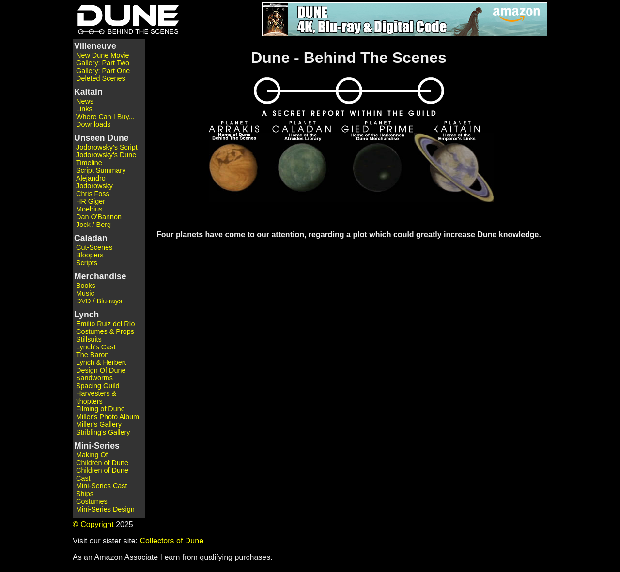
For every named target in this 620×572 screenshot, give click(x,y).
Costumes (92, 501)
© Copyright (93, 524)
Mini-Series (97, 446)
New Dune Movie (102, 55)
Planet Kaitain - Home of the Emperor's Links (448, 171)
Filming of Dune (100, 409)
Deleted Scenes (100, 78)
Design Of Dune (100, 370)
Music (85, 293)
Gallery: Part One (103, 71)
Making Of (92, 455)
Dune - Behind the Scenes (126, 19)
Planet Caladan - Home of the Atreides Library (306, 171)
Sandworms (94, 378)
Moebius (89, 209)
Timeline (89, 162)
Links (84, 109)
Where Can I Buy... (105, 116)
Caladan (90, 238)
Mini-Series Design (105, 509)
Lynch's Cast (95, 347)
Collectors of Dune (171, 541)
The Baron (92, 355)
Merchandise (100, 276)
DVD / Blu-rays (99, 301)
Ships (84, 493)
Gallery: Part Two (102, 63)
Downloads (93, 124)
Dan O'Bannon (99, 217)
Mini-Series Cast (101, 486)
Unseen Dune (101, 138)
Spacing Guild (98, 386)
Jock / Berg (93, 224)
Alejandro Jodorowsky (94, 182)
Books (85, 285)
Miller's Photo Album (107, 417)
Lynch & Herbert (101, 362)
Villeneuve (95, 46)
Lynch (86, 314)
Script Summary (100, 170)
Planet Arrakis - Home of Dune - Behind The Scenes (237, 171)
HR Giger (90, 201)
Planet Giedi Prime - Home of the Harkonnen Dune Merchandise (377, 171)
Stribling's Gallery (103, 432)
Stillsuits (89, 339)
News (84, 101)
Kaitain (88, 92)
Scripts (86, 263)
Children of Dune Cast (102, 474)
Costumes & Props (105, 331)
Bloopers (90, 255)
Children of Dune (102, 463)
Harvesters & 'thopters (96, 397)
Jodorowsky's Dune (106, 155)
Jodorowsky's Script (107, 147)
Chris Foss (92, 193)
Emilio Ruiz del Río (105, 324)
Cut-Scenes (94, 247)
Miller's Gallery (99, 424)
